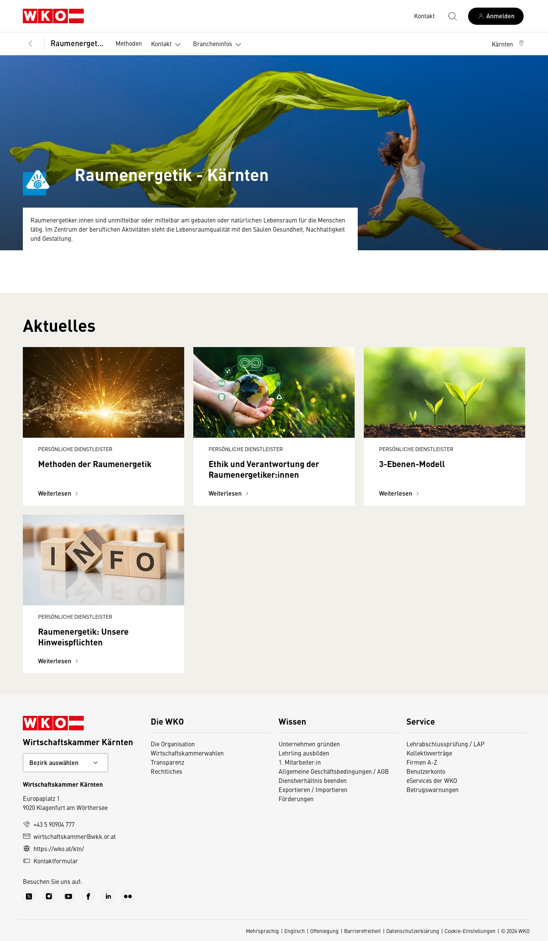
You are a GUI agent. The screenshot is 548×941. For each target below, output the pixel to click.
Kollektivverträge (429, 753)
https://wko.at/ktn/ (53, 848)
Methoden (129, 43)
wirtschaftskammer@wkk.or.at (69, 836)
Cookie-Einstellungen (469, 930)
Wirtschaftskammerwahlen (187, 753)
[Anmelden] (496, 16)
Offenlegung (324, 930)
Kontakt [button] (167, 44)
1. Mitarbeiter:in (300, 762)
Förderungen (296, 798)
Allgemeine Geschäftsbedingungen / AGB (334, 771)
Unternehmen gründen (309, 743)
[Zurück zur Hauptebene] (30, 44)
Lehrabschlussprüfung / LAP (445, 743)
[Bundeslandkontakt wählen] (65, 762)
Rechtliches (166, 771)
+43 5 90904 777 (49, 824)
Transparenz (167, 762)
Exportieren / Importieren (313, 789)
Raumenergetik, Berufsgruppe (78, 42)
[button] (508, 43)
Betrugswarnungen (432, 789)
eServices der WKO (431, 780)
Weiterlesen (59, 493)
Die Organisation (173, 743)
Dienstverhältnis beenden (313, 780)
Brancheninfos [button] (218, 44)
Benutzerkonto (425, 771)
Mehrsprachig (262, 930)
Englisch (294, 930)
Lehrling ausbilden (304, 753)
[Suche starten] (452, 16)
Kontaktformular (50, 860)
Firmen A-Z (421, 762)
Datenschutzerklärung (412, 930)
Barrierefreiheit (362, 930)
